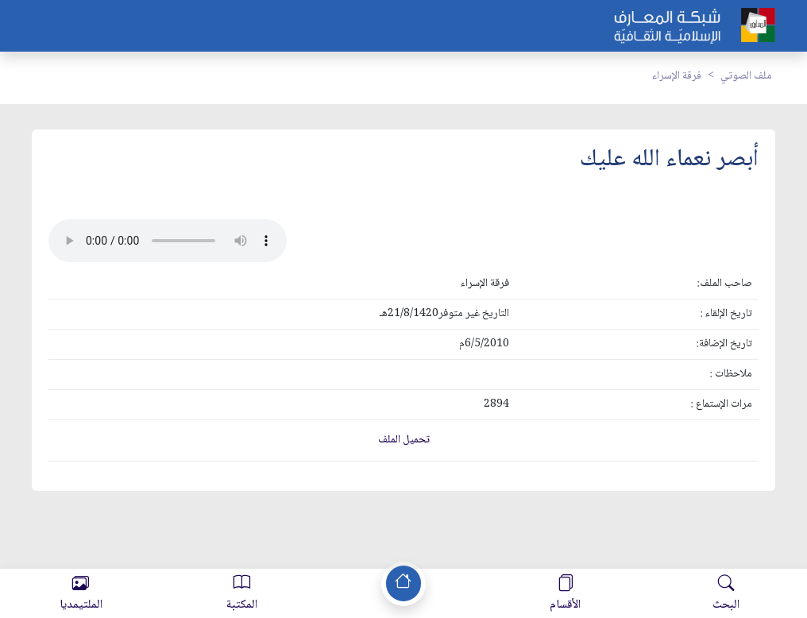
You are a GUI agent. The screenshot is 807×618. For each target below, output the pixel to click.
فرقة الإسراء (676, 76)
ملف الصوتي (746, 76)
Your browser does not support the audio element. (167, 240)
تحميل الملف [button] (404, 440)
